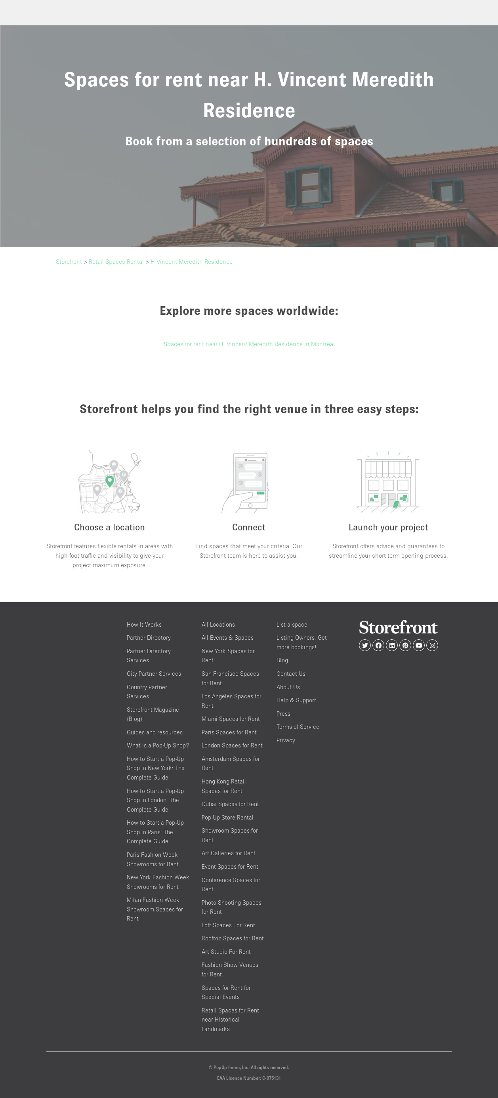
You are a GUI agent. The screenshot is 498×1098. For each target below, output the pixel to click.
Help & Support (296, 700)
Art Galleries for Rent (229, 853)
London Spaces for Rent (232, 745)
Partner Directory (149, 637)
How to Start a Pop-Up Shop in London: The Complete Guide (155, 800)
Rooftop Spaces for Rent (233, 938)
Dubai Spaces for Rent (230, 804)
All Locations (218, 624)
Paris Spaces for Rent (229, 732)
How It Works (144, 624)
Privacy (286, 740)
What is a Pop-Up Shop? (158, 745)
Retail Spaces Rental (116, 261)
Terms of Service (298, 726)
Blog (282, 660)
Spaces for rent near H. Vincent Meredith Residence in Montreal (249, 343)
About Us (288, 687)
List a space (292, 624)
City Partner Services (154, 673)
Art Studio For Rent (226, 951)
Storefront (69, 261)
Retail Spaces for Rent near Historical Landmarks (230, 1019)
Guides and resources (155, 732)
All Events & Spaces (228, 637)
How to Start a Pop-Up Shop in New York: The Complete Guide (156, 768)
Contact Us (291, 673)
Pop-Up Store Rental (228, 817)
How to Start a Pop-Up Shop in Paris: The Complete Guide (155, 831)
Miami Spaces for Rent (231, 718)
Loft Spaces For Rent (228, 925)
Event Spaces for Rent (230, 866)
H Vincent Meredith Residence (192, 261)
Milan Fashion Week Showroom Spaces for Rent (155, 909)
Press (283, 713)
